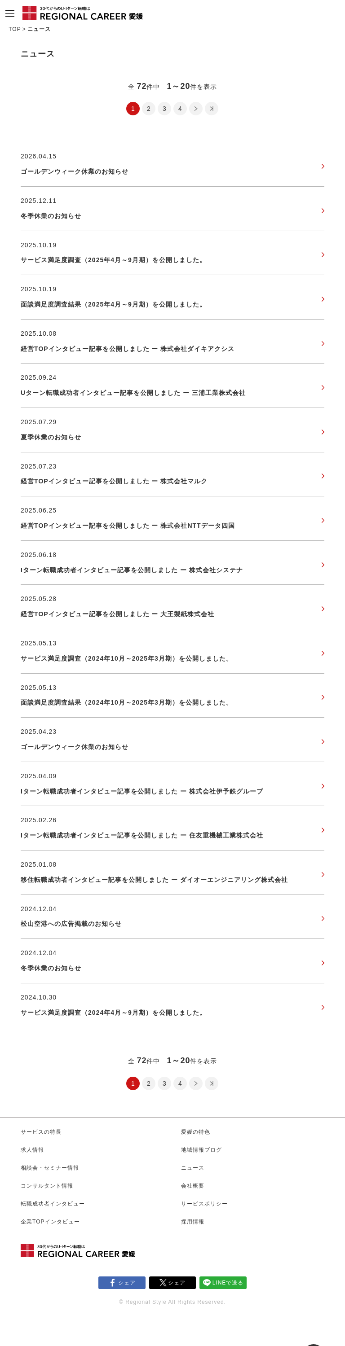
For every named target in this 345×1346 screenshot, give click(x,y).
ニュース (192, 1168)
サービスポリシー (204, 1204)
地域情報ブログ (201, 1150)
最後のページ (211, 108)
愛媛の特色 (195, 1132)
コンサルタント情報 (47, 1186)
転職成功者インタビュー (53, 1204)
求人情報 (32, 1150)
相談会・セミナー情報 (50, 1168)
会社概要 (192, 1186)
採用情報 (192, 1222)
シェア (127, 1283)
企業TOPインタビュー (50, 1222)
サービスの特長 (41, 1132)
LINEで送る (228, 1283)
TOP (15, 29)
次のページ (196, 108)
